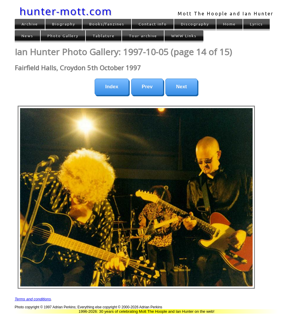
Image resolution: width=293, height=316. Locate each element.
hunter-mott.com (65, 11)
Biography (63, 24)
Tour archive (143, 36)
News (27, 36)
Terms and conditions (33, 299)
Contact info (153, 24)
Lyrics (256, 24)
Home (229, 24)
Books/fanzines (106, 24)
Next (181, 86)
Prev (147, 86)
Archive (30, 24)
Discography (195, 24)
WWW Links (184, 36)
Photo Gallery (62, 36)
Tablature (104, 36)
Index (111, 86)
